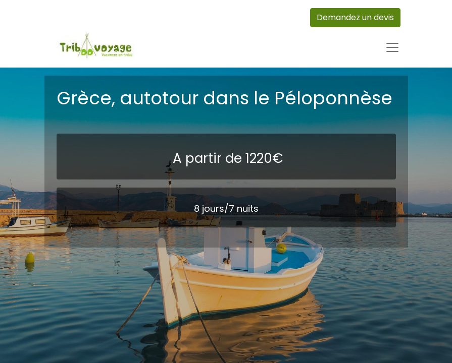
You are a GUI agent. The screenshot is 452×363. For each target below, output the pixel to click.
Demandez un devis (355, 17)
